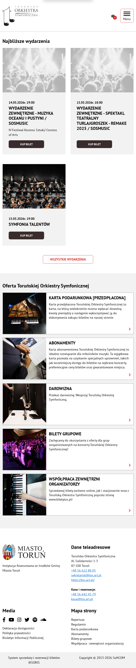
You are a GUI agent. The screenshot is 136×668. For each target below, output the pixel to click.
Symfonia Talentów (29, 224)
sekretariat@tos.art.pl (86, 575)
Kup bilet (26, 144)
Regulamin (78, 624)
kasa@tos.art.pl (82, 599)
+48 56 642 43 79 (83, 594)
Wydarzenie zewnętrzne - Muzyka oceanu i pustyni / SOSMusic (31, 115)
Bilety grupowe (81, 639)
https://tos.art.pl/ (82, 580)
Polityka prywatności (16, 633)
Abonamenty (80, 634)
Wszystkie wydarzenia (68, 259)
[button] (68, 313)
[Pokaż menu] (127, 16)
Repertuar (78, 620)
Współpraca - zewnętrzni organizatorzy (97, 643)
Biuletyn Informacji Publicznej (23, 638)
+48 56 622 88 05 (83, 570)
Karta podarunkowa (84, 629)
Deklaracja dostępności (18, 628)
